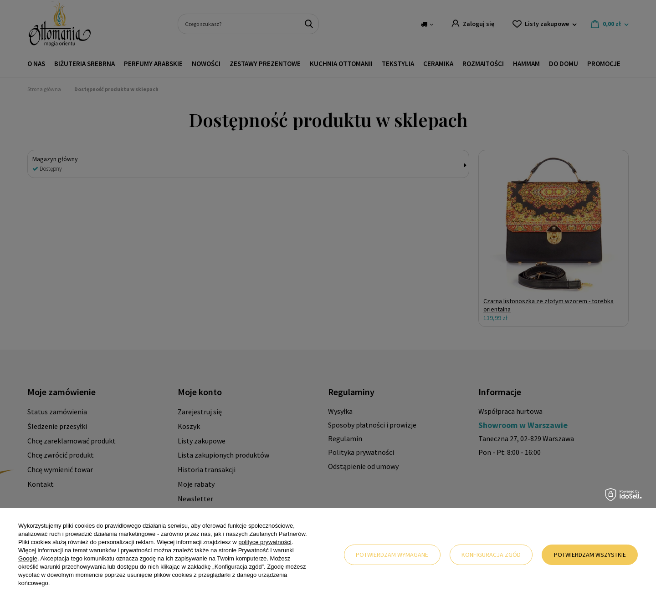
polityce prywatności (264, 542)
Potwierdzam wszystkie (590, 554)
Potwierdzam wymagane (392, 554)
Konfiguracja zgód (491, 554)
